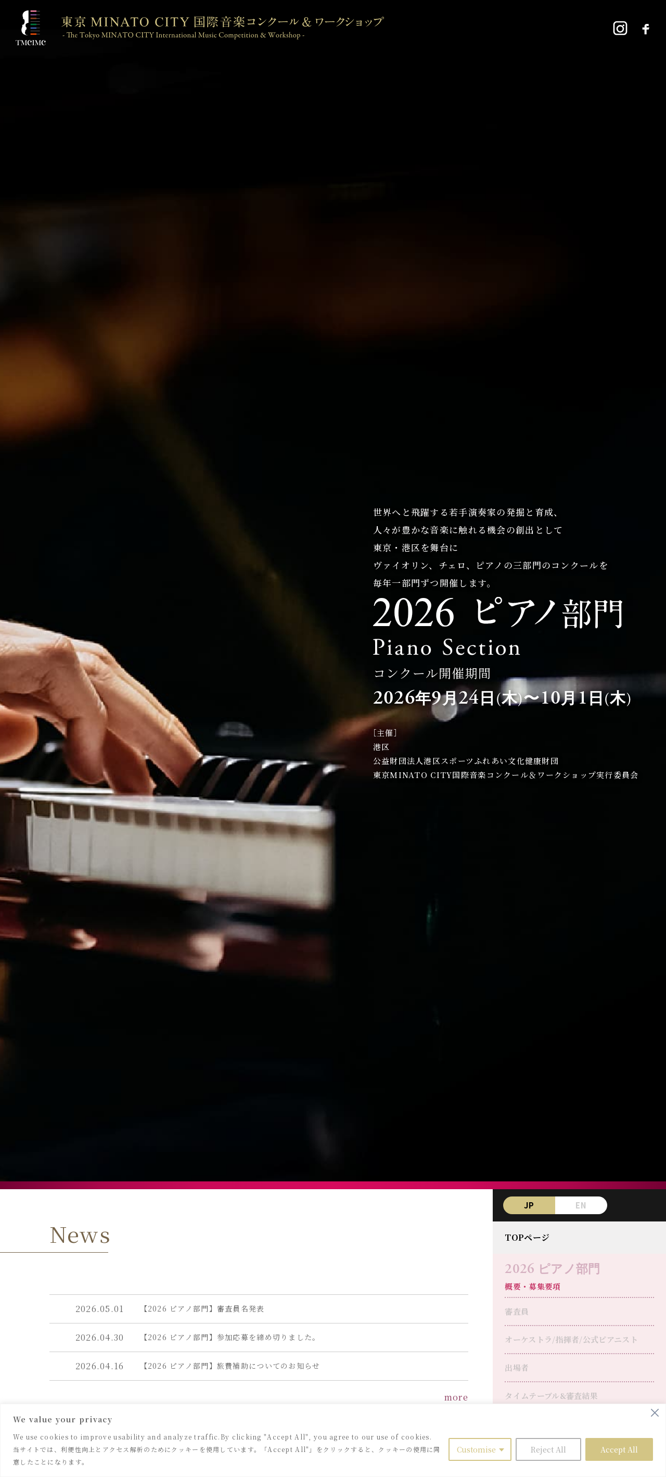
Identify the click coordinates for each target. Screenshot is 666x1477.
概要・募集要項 (532, 1286)
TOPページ (527, 1237)
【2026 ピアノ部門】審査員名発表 (202, 1308)
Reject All (548, 1449)
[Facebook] (645, 28)
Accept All (619, 1449)
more (456, 1397)
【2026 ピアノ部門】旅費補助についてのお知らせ (230, 1365)
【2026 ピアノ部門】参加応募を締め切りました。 (230, 1337)
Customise (476, 1449)
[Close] (654, 1412)
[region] (333, 1440)
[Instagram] (620, 28)
